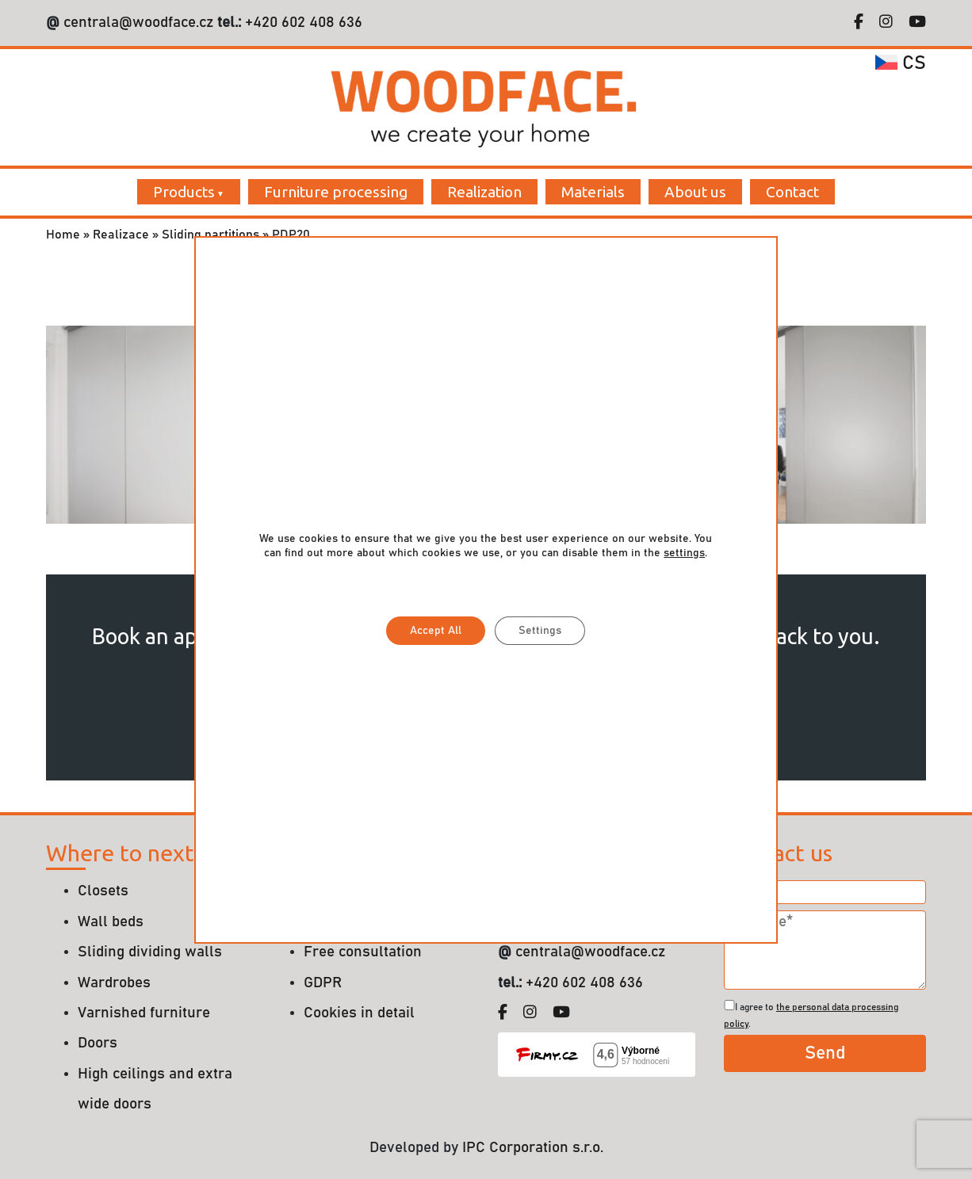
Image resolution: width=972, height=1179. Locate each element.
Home (63, 234)
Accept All (435, 630)
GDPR (323, 982)
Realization (484, 191)
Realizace (121, 234)
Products (184, 191)
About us (695, 191)
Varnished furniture (144, 1013)
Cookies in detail (359, 1013)
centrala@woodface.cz (138, 22)
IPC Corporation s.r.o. (532, 1147)
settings (684, 553)
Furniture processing (336, 191)
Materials (593, 191)
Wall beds (111, 921)
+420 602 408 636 (301, 22)
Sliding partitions (210, 234)
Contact (792, 191)
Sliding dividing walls (150, 952)
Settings (540, 630)
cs (900, 63)
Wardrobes (114, 982)
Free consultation (363, 952)
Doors (97, 1043)
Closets (103, 891)
